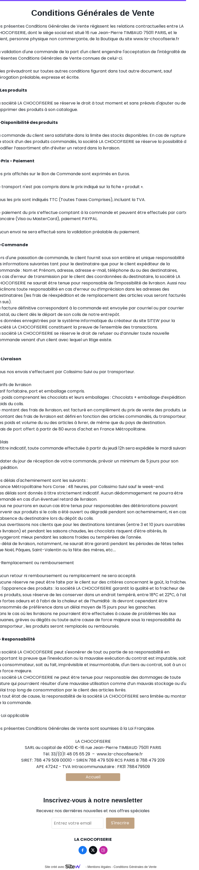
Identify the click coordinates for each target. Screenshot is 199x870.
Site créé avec (65, 867)
